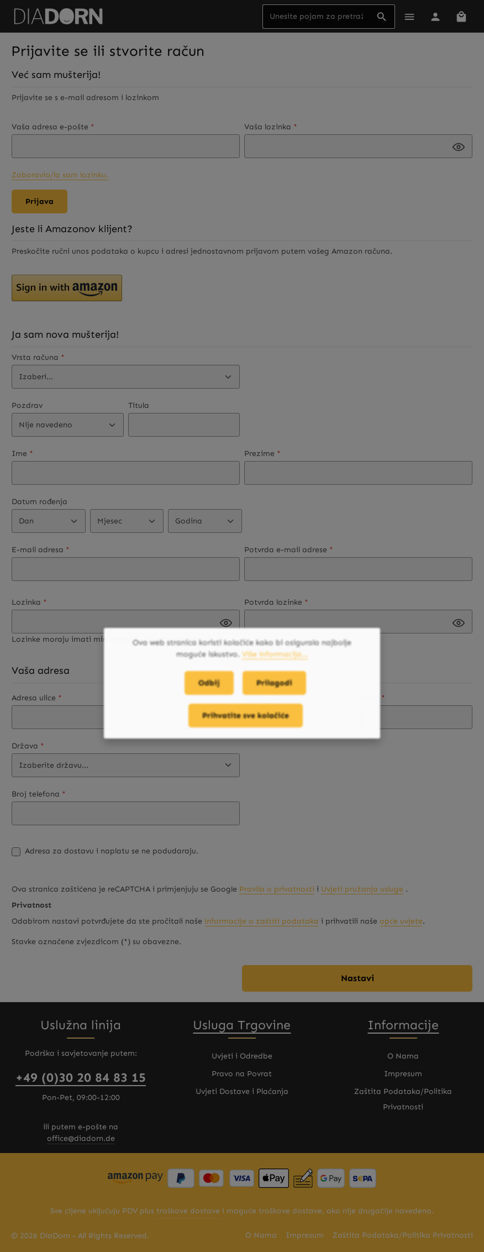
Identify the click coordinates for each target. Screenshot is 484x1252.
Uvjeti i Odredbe (242, 1056)
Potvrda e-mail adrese (288, 549)
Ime (22, 453)
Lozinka (29, 602)
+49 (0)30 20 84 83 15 (80, 1077)
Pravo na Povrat (242, 1073)
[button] (67, 288)
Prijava (39, 201)
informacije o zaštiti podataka (261, 921)
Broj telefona (39, 794)
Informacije (403, 1025)
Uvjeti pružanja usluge (362, 889)
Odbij (209, 689)
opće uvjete (401, 921)
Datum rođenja (39, 501)
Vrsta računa (38, 357)
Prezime (262, 453)
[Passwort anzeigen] (458, 147)
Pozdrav (27, 405)
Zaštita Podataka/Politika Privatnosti (403, 1099)
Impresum (403, 1073)
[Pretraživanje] (382, 16)
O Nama (403, 1056)
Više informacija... (275, 661)
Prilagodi (274, 689)
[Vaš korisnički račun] (435, 16)
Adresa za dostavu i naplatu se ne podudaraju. (111, 851)
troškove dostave (188, 1211)
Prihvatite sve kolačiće (245, 722)
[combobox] (316, 16)
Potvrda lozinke (276, 602)
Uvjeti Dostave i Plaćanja (242, 1091)
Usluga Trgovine (242, 1025)
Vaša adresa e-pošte (53, 127)
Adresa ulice (37, 698)
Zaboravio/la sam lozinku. (60, 175)
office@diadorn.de (81, 1138)
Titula (138, 405)
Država (28, 746)
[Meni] (409, 16)
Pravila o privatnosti (276, 889)
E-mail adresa (41, 549)
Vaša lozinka (270, 127)
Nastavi (357, 978)
